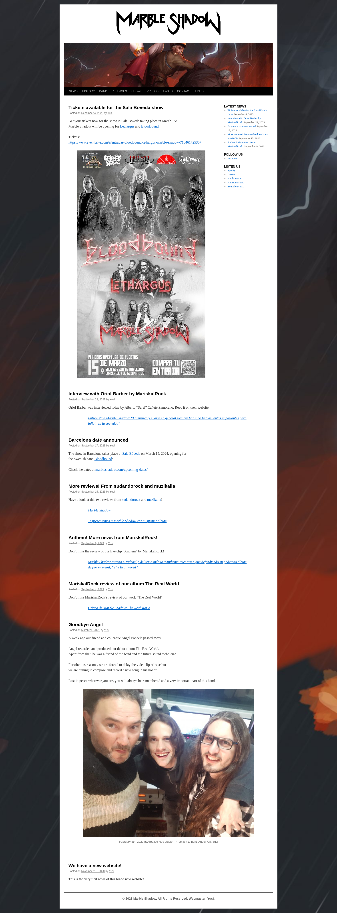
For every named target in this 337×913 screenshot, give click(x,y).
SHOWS (136, 91)
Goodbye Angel (85, 624)
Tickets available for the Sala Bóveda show (116, 107)
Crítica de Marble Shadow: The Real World (119, 608)
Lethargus (127, 126)
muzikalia (154, 499)
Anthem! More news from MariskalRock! (112, 537)
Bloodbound (150, 126)
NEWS (73, 91)
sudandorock (131, 499)
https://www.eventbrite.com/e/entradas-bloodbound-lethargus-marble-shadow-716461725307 (134, 142)
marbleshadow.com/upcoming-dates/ (121, 469)
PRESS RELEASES (160, 91)
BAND (103, 91)
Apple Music (234, 178)
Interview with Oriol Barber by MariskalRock (117, 393)
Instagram (233, 158)
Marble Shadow (99, 510)
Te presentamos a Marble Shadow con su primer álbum (127, 521)
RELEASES (119, 91)
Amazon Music (236, 182)
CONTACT (184, 91)
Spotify (231, 170)
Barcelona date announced (98, 439)
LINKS (199, 91)
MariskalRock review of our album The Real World (123, 583)
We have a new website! (95, 865)
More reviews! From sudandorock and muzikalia (121, 486)
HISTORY (88, 91)
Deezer (231, 174)
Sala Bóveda (131, 453)
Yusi (109, 113)
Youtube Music (236, 186)
